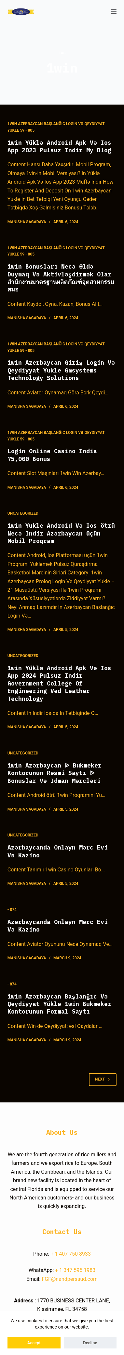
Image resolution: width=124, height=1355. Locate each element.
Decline (90, 1342)
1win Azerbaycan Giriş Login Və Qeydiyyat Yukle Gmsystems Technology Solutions (61, 370)
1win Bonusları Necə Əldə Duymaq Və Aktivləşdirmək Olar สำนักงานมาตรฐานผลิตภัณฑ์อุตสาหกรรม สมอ (60, 278)
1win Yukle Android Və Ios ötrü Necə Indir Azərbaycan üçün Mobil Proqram (61, 533)
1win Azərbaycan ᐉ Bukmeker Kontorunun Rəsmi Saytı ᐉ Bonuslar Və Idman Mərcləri (54, 773)
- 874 (12, 909)
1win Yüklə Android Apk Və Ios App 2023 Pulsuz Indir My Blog (59, 146)
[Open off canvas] (114, 11)
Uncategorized (22, 513)
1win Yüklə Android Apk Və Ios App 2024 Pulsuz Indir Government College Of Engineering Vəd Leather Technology (59, 683)
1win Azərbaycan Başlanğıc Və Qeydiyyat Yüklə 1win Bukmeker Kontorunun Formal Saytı (59, 1004)
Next (102, 1079)
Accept (34, 1342)
